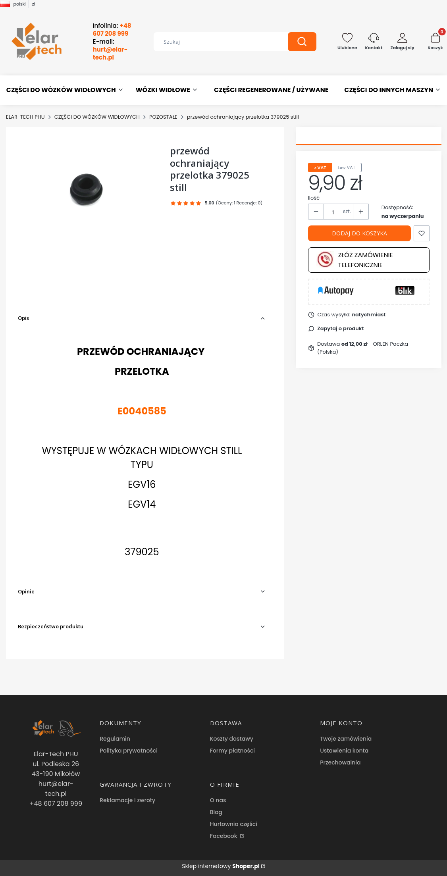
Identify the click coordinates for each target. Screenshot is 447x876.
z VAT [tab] (320, 167)
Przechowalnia (340, 762)
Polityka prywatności (129, 751)
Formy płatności (232, 751)
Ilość (314, 198)
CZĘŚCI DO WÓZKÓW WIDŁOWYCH (97, 117)
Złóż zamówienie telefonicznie (354, 260)
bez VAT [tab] (346, 167)
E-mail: (110, 50)
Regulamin (115, 739)
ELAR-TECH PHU (25, 117)
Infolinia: (112, 30)
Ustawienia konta (344, 751)
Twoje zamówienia (346, 739)
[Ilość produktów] (333, 212)
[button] (302, 41)
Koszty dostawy (231, 739)
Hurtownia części (233, 824)
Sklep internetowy (221, 866)
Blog (216, 812)
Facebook (224, 836)
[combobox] (215, 41)
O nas (218, 800)
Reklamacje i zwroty (127, 800)
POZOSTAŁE (163, 117)
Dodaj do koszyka (359, 233)
